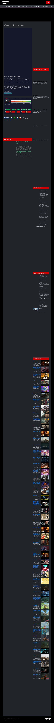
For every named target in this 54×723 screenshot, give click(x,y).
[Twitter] (17, 117)
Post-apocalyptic (44, 6)
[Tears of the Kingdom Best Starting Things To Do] (36, 586)
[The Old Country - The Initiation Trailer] (37, 364)
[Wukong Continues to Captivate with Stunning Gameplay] (36, 477)
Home (3, 6)
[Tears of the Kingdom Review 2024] (37, 582)
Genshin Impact (41, 204)
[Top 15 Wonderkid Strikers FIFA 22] (37, 575)
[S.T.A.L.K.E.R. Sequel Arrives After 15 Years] (36, 423)
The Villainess (35, 95)
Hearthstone (41, 208)
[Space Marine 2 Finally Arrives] (36, 407)
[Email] (23, 117)
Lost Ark (40, 219)
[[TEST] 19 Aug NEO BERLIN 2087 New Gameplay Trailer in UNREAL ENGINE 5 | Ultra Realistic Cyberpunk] (37, 503)
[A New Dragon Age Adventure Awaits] (36, 470)
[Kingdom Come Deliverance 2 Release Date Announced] (36, 438)
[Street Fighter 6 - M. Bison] (37, 548)
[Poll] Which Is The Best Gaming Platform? (40, 81)
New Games (8, 6)
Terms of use (18, 718)
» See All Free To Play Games (41, 226)
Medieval (50, 6)
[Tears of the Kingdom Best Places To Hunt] (37, 624)
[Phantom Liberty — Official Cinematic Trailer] (36, 496)
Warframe (40, 308)
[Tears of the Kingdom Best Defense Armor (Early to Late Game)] (45, 599)
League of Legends (42, 211)
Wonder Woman (35, 138)
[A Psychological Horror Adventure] (36, 413)
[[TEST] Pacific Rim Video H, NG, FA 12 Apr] (37, 596)
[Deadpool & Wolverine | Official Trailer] (37, 384)
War (39, 6)
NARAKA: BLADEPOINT (42, 275)
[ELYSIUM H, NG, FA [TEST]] (37, 523)
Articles (35, 6)
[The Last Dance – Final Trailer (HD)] (37, 397)
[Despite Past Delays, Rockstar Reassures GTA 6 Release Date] (37, 451)
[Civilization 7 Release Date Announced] (37, 445)
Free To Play (13, 6)
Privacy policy (13, 718)
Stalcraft (40, 297)
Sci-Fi (32, 6)
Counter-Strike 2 (41, 197)
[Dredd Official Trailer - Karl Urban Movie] (37, 512)
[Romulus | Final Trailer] (37, 467)
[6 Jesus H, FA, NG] (37, 517)
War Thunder (41, 304)
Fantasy (27, 6)
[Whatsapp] (14, 117)
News (19, 6)
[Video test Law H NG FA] (36, 559)
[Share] (26, 117)
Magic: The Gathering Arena (43, 222)
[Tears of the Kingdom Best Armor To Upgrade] (36, 637)
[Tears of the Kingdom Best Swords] (36, 620)
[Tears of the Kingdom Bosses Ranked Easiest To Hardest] (37, 605)
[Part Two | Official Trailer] (36, 429)
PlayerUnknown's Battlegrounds (44, 293)
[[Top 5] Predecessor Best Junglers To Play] (37, 665)
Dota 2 (40, 215)
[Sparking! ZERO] (37, 390)
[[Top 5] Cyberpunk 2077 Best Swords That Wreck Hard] (36, 675)
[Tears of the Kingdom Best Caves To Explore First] (36, 643)
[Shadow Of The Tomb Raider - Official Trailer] (37, 672)
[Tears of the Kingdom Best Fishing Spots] (37, 630)
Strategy (6, 93)
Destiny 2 (40, 282)
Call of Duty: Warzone (42, 193)
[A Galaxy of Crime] (37, 493)
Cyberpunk (23, 6)
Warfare (10, 93)
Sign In (48, 2)
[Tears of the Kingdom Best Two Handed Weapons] (36, 611)
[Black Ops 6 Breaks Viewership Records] (36, 368)
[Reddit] (20, 117)
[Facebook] (6, 117)
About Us (8, 718)
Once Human (41, 286)
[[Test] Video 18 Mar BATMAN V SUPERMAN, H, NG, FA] (36, 649)
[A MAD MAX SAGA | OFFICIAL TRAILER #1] (36, 432)
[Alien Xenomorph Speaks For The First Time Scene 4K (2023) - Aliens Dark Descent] (36, 557)
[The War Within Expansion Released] (36, 483)
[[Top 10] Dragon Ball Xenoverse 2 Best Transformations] (36, 566)
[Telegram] (11, 117)
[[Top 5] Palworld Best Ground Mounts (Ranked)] (37, 659)
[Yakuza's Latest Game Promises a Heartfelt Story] (36, 400)
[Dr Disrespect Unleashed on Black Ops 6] (37, 375)
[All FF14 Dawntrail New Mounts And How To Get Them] (36, 534)
